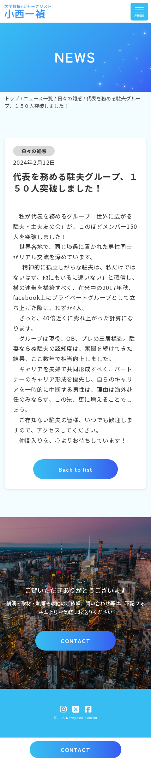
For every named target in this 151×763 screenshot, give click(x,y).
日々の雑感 (34, 151)
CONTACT (76, 640)
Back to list (75, 469)
